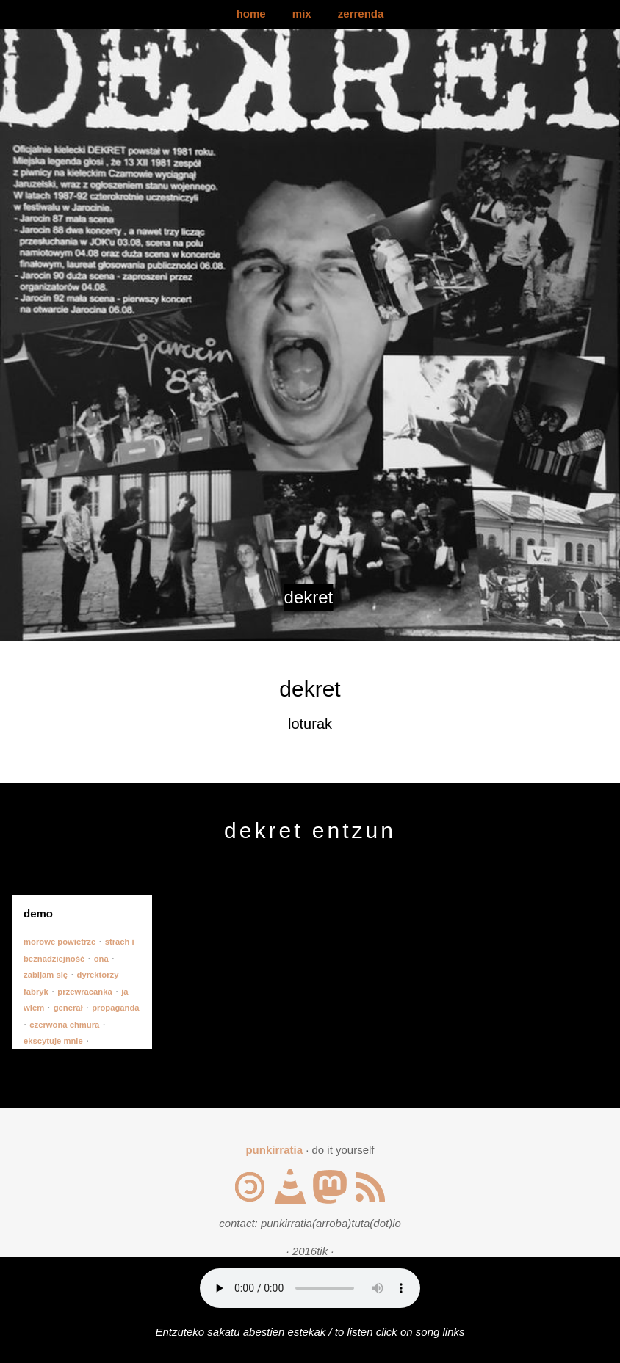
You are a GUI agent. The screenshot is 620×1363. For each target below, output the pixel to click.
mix (301, 13)
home (251, 13)
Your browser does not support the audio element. (310, 1288)
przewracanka (84, 991)
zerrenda (361, 13)
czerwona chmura (64, 1024)
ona (101, 958)
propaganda (115, 1007)
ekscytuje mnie (53, 1040)
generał (68, 1007)
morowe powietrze (59, 941)
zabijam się (46, 974)
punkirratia (274, 1150)
